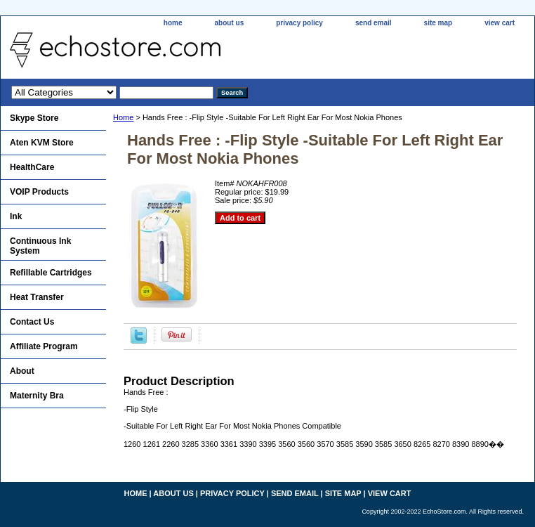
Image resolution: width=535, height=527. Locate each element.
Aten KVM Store (42, 143)
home (173, 23)
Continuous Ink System (40, 246)
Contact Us (32, 322)
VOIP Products (39, 192)
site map (438, 23)
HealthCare (32, 167)
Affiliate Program (44, 346)
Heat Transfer (37, 297)
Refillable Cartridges (51, 273)
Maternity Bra (37, 396)
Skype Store (34, 118)
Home (123, 117)
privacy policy (299, 23)
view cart (499, 23)
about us (229, 23)
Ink (16, 216)
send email (373, 23)
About (22, 371)
